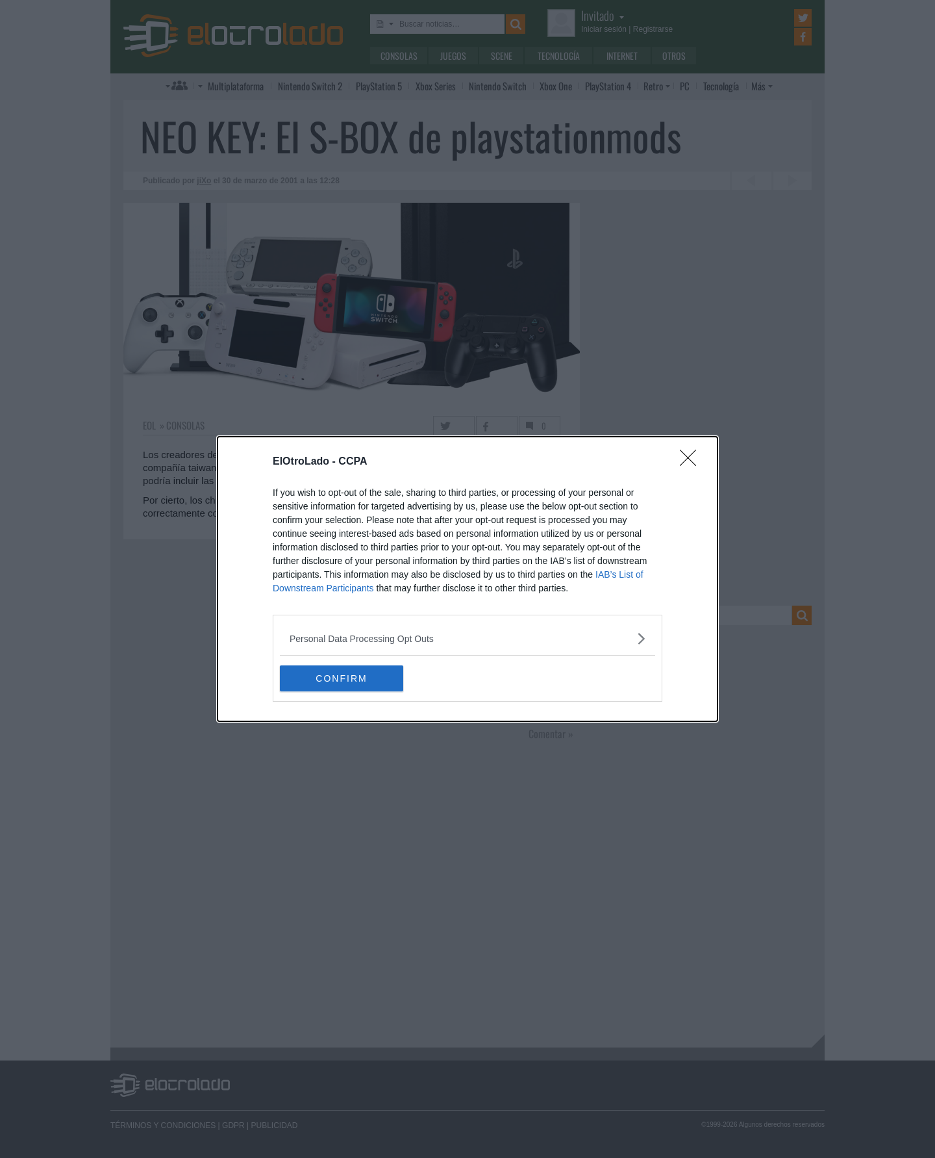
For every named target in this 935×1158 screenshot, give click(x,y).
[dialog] (467, 579)
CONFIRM (341, 678)
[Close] (692, 462)
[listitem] (467, 638)
